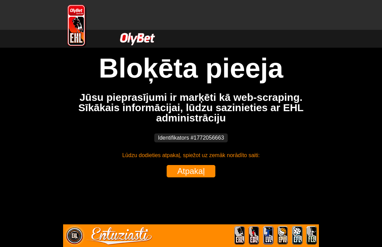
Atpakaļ (191, 171)
